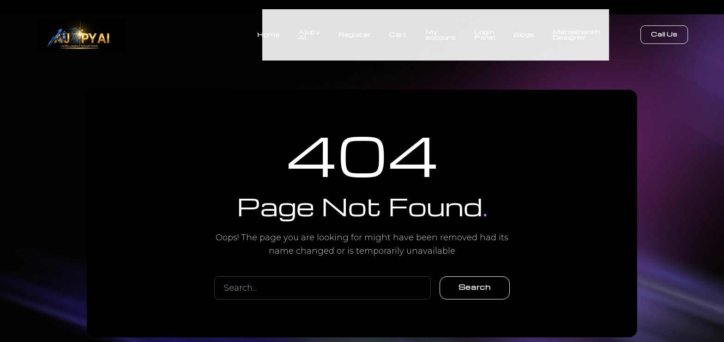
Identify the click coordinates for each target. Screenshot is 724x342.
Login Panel (484, 32)
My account (440, 32)
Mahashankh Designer (576, 32)
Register (354, 32)
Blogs (523, 32)
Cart (397, 32)
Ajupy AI (308, 32)
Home (268, 32)
